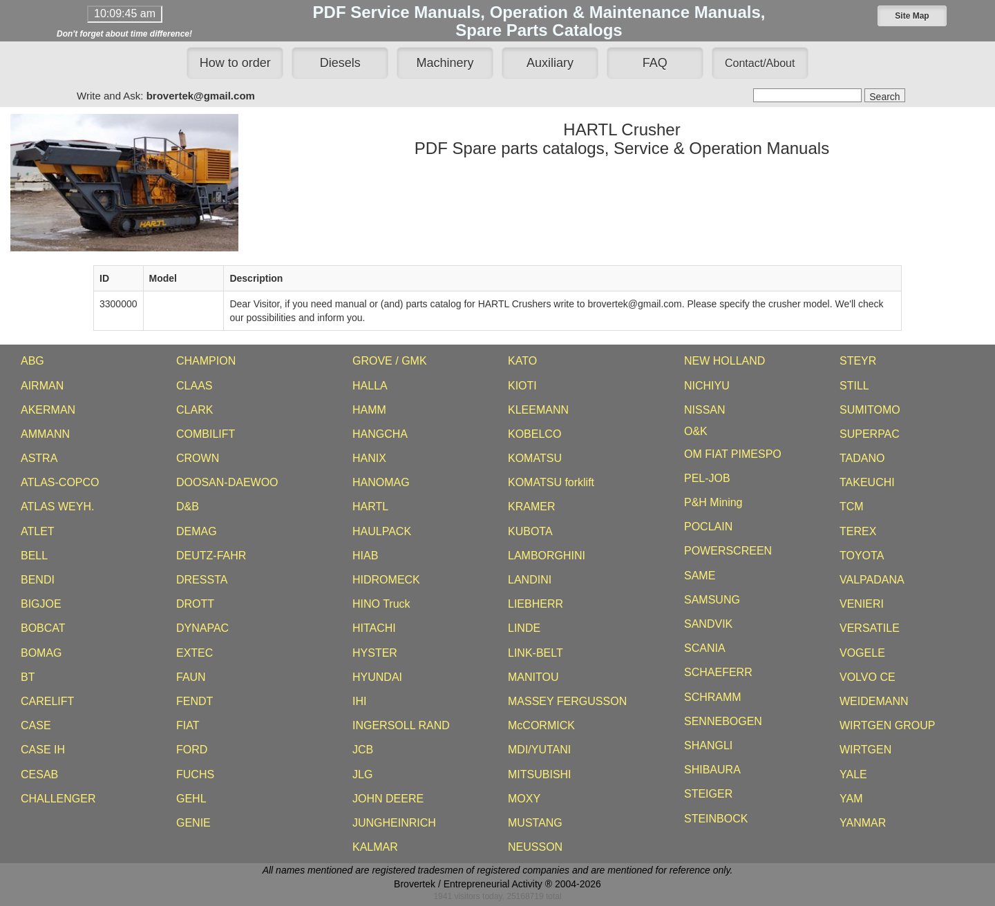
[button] (912, 16)
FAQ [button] (655, 63)
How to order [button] (235, 63)
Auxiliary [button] (550, 63)
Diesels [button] (340, 63)
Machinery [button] (445, 63)
